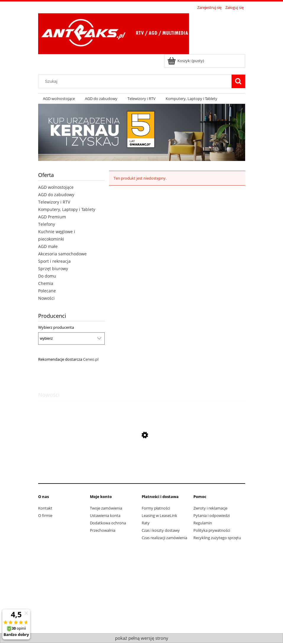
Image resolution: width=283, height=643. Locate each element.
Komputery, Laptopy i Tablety (66, 209)
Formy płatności (156, 508)
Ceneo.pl (90, 359)
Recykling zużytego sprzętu (217, 537)
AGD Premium (52, 217)
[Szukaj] (238, 81)
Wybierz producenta (56, 327)
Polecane (47, 291)
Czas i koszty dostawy (161, 530)
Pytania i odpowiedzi (211, 515)
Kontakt (45, 508)
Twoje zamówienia (106, 508)
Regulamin (202, 523)
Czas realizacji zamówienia (164, 537)
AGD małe (48, 246)
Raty (146, 523)
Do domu (47, 276)
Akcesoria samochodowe (62, 254)
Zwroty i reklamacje (210, 508)
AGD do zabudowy (56, 194)
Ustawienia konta (105, 515)
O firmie (45, 515)
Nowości (46, 298)
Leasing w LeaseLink (159, 515)
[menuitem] (59, 99)
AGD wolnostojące (56, 187)
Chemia (45, 283)
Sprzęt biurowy (53, 268)
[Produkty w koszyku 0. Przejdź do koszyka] (186, 60)
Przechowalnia (102, 530)
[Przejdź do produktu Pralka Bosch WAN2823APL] (141, 463)
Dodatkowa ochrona (108, 523)
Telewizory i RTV (54, 202)
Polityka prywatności (211, 530)
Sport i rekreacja (54, 261)
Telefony (46, 224)
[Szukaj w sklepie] (136, 81)
